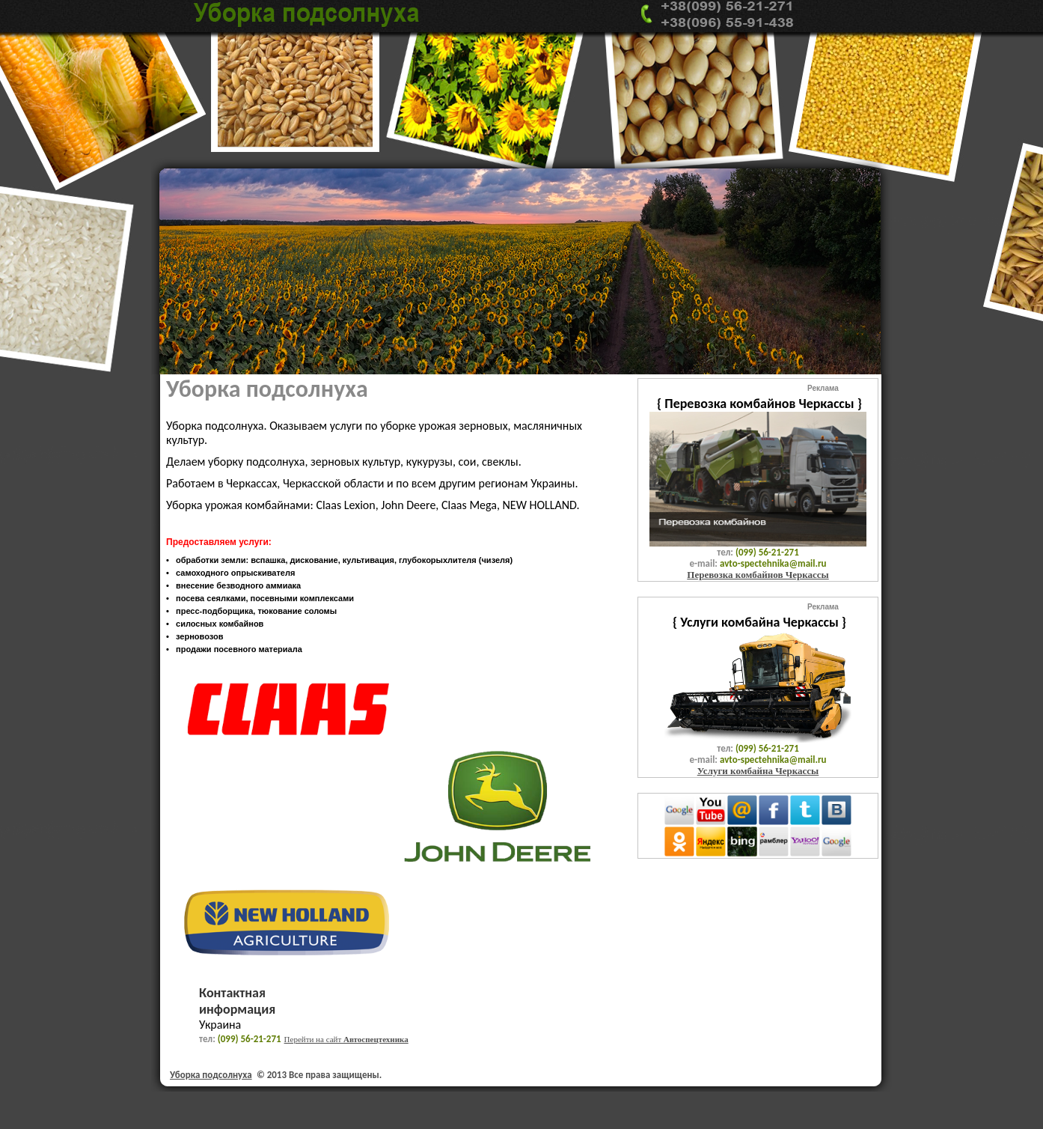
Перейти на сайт (346, 1039)
